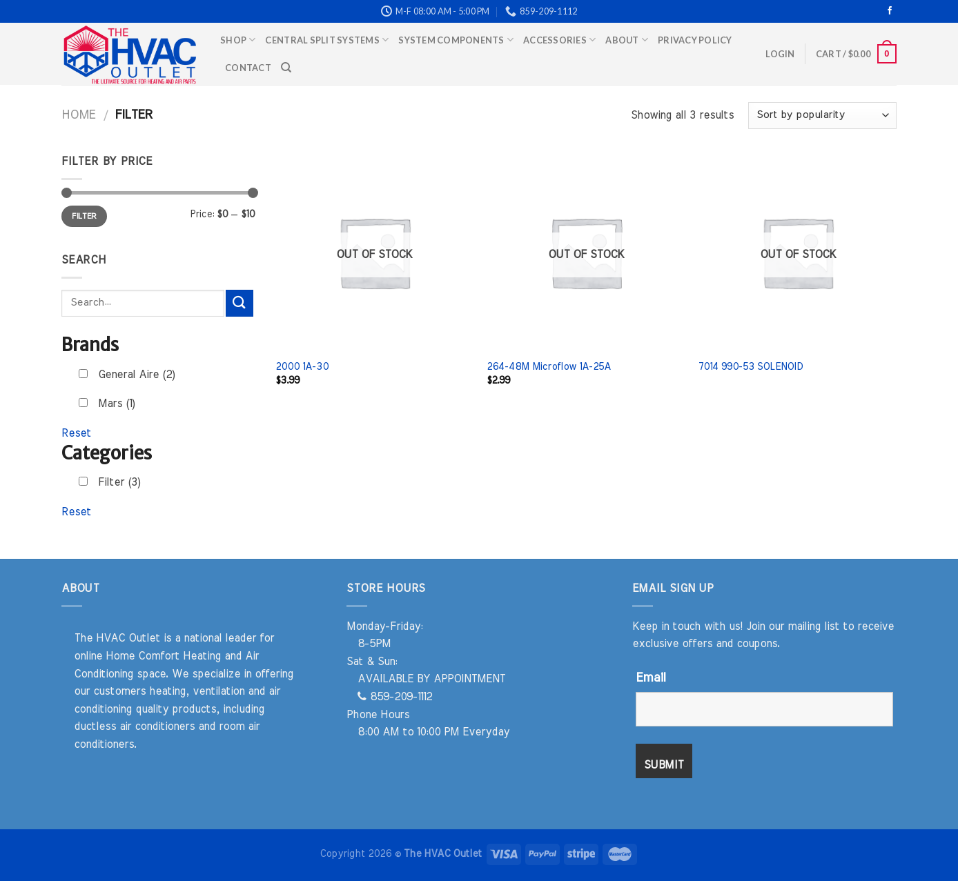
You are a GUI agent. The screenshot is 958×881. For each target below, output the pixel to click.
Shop (237, 39)
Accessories (559, 39)
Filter (84, 216)
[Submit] (239, 303)
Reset (76, 433)
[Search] (286, 68)
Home (78, 114)
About (626, 39)
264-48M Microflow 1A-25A (549, 367)
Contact (248, 67)
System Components (456, 39)
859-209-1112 (395, 696)
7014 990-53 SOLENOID (750, 367)
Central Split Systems (327, 39)
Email (650, 678)
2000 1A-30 (302, 367)
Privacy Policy (695, 40)
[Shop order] (822, 115)
